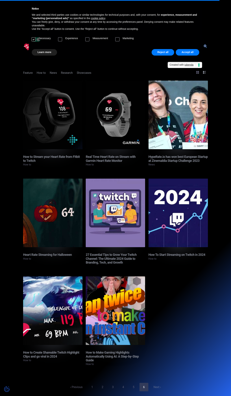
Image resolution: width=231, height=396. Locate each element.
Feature (28, 73)
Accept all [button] (187, 52)
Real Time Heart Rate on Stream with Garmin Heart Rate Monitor (111, 158)
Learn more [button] (44, 52)
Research (67, 73)
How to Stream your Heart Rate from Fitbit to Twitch (51, 158)
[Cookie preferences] (6, 389)
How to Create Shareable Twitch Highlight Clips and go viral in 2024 (51, 354)
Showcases (84, 73)
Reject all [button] (162, 52)
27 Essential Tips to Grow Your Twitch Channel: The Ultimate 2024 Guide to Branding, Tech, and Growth (111, 258)
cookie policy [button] (98, 18)
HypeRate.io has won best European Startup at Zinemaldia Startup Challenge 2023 (178, 158)
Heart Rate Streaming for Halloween (47, 255)
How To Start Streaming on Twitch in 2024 (177, 255)
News (53, 73)
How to (41, 73)
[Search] (205, 46)
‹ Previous (76, 387)
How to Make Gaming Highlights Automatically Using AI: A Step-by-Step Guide (112, 356)
